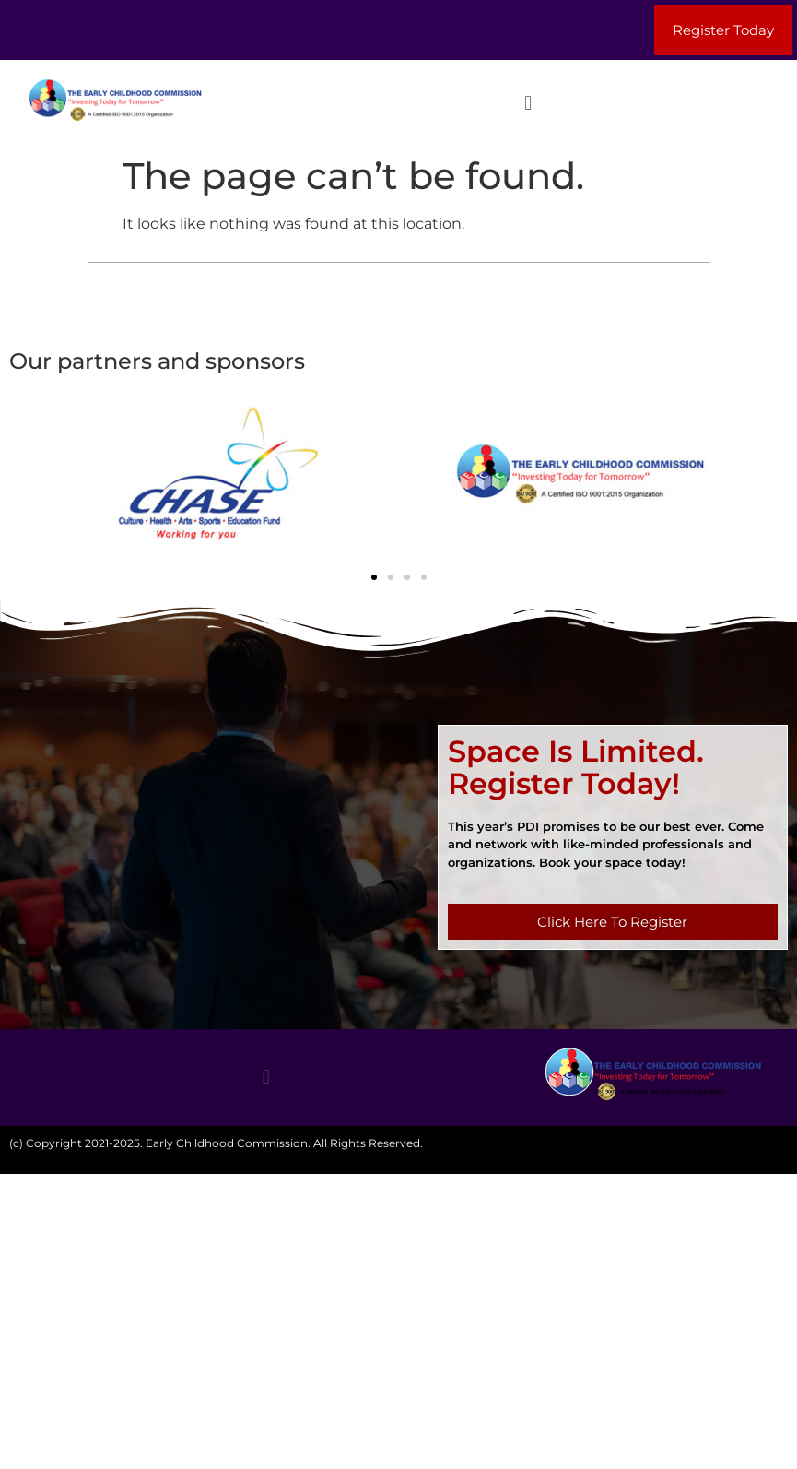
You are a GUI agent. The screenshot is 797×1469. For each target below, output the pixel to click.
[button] (528, 103)
